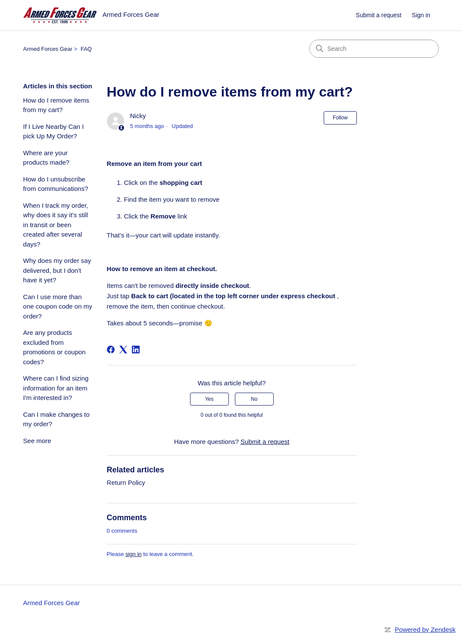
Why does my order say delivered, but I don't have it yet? (57, 270)
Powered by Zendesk (425, 629)
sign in (133, 554)
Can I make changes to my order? (56, 419)
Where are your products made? (46, 157)
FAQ (86, 49)
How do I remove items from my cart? (56, 105)
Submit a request (379, 15)
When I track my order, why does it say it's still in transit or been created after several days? (55, 225)
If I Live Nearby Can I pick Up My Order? (53, 131)
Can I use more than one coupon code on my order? (57, 306)
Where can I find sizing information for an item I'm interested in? (56, 388)
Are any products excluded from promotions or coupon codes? (54, 347)
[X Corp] (123, 349)
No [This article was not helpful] (254, 399)
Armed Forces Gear (47, 49)
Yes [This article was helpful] (209, 399)
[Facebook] (111, 349)
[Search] (374, 48)
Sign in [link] (421, 15)
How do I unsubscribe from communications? (55, 184)
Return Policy (126, 482)
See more (37, 440)
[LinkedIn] (136, 349)
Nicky (138, 115)
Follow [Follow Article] (340, 118)
